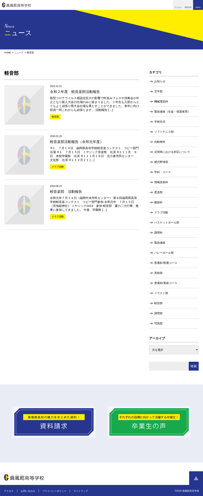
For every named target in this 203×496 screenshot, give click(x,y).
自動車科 (159, 141)
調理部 (158, 313)
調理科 (158, 232)
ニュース (20, 52)
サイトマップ (81, 491)
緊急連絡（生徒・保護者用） (172, 111)
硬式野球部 (161, 162)
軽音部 (158, 303)
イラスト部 (161, 293)
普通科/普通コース (165, 262)
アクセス (8, 491)
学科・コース (162, 172)
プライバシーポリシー (54, 491)
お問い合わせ (28, 491)
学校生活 (159, 121)
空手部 (158, 91)
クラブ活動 (161, 212)
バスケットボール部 (166, 222)
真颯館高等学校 (16, 5)
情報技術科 (161, 182)
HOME (7, 52)
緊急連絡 (159, 242)
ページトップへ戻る (196, 478)
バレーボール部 (164, 252)
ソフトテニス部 (164, 131)
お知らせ (159, 81)
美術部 (158, 273)
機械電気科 (161, 101)
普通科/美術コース (165, 283)
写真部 (158, 323)
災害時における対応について (172, 151)
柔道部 (158, 192)
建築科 (158, 202)
